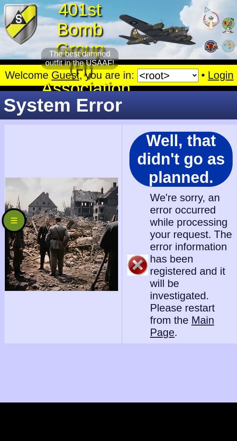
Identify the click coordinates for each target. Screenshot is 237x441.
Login (221, 75)
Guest (65, 75)
